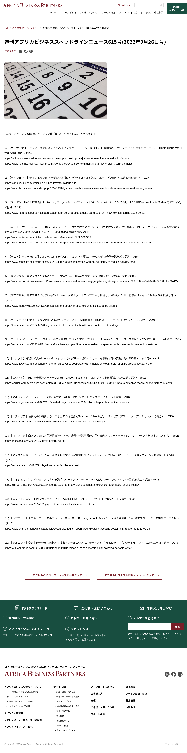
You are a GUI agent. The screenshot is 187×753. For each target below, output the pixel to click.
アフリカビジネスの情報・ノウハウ (79, 12)
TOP (6, 28)
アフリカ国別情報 (13, 713)
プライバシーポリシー (173, 744)
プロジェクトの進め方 (130, 12)
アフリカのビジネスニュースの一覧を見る (57, 575)
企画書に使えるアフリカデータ (20, 702)
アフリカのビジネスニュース (25, 28)
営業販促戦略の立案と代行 (67, 707)
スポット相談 (76, 629)
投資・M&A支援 (63, 711)
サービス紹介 (108, 12)
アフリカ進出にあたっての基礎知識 (22, 692)
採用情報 (130, 700)
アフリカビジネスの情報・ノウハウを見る (130, 575)
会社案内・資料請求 (19, 618)
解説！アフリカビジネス (17, 697)
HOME (53, 12)
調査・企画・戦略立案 (65, 692)
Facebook (26, 51)
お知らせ (130, 707)
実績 (148, 12)
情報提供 (60, 716)
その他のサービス (64, 721)
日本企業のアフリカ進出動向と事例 (23, 720)
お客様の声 (97, 694)
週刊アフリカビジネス (65, 731)
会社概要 (159, 12)
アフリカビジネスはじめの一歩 (26, 629)
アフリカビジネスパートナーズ (33, 5)
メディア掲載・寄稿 (136, 694)
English (123, 5)
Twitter (166, 674)
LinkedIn (31, 51)
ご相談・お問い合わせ (82, 619)
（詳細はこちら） (158, 638)
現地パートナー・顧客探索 (67, 697)
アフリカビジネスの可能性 (18, 707)
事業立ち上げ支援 (64, 702)
